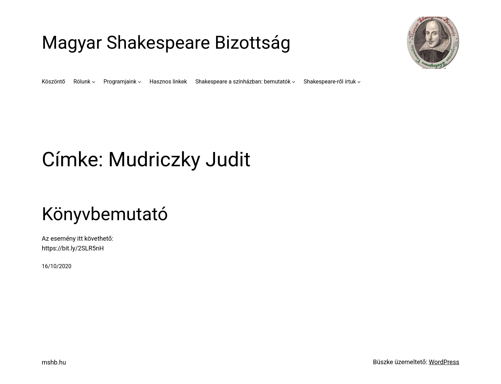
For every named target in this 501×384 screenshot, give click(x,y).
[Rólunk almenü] (93, 81)
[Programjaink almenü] (139, 81)
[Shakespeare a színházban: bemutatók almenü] (293, 81)
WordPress (444, 362)
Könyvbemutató (105, 214)
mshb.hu (54, 362)
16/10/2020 (56, 266)
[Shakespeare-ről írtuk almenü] (359, 81)
